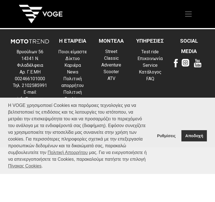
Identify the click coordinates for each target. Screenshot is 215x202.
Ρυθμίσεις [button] (166, 136)
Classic (111, 58)
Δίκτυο (73, 58)
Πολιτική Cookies (72, 95)
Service (150, 65)
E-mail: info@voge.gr (30, 95)
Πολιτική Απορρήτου (68, 152)
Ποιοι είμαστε (72, 51)
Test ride (150, 51)
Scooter (111, 71)
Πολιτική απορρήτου (72, 82)
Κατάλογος (150, 72)
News (72, 72)
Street (111, 51)
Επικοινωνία (150, 58)
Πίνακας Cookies (24, 166)
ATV (111, 78)
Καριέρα (72, 65)
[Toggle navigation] (188, 14)
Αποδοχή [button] (194, 136)
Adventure (111, 65)
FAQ (150, 78)
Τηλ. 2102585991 (30, 85)
